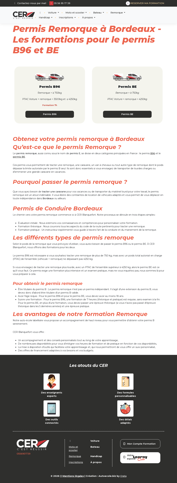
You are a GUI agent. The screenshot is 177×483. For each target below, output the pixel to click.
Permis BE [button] (127, 114)
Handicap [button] (45, 17)
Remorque (117, 12)
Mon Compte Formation (139, 443)
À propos (88, 17)
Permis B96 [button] (49, 114)
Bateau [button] (97, 12)
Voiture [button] (52, 12)
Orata (123, 476)
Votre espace (135, 457)
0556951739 (23, 453)
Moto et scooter (75, 12)
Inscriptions (66, 17)
